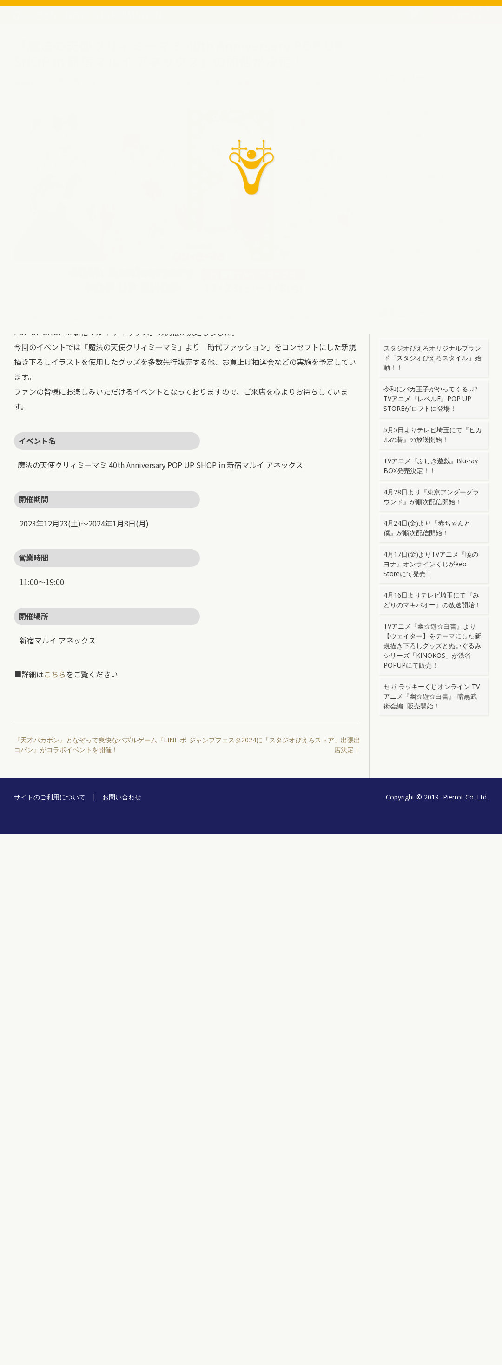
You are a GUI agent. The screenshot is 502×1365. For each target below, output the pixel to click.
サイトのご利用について (50, 797)
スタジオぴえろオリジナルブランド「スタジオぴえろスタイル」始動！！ (432, 358)
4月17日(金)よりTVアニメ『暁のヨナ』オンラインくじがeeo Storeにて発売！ (430, 564)
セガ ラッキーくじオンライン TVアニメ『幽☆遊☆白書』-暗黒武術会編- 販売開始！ (431, 696)
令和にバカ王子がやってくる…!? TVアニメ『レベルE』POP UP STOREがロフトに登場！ (433, 398)
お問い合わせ (121, 797)
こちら (55, 674)
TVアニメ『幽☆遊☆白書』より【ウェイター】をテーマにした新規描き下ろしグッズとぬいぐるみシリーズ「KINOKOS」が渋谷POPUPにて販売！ (432, 646)
